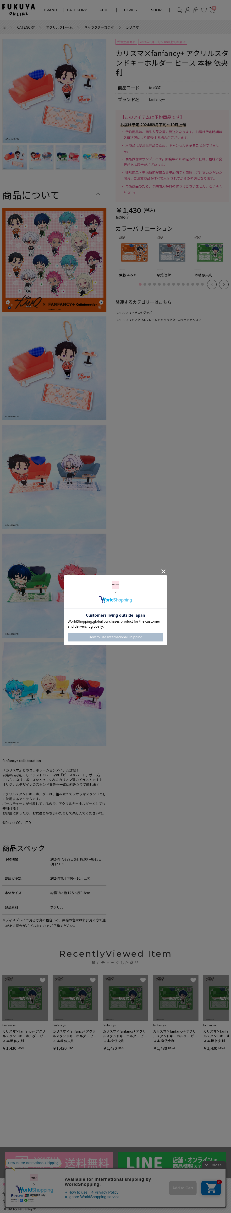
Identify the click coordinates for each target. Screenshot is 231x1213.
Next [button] (224, 284)
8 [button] (174, 286)
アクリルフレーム (59, 27)
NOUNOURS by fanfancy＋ (25, 1201)
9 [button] (179, 286)
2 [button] (146, 286)
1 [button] (141, 286)
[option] (54, 91)
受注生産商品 (126, 42)
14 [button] (203, 286)
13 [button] (198, 286)
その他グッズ (143, 312)
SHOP (156, 10)
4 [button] (155, 286)
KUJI (103, 10)
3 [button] (150, 286)
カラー (89, 1204)
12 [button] (194, 286)
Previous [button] (212, 284)
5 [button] (160, 286)
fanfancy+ (10, 1194)
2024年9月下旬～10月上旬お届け (163, 42)
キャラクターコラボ (99, 27)
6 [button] (165, 286)
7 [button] (170, 286)
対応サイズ (134, 1204)
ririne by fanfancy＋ (19, 1208)
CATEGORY (77, 10)
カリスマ (132, 27)
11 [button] (189, 286)
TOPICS (130, 10)
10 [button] (184, 286)
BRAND (50, 10)
